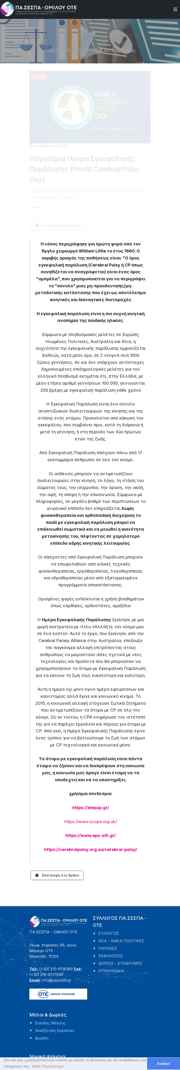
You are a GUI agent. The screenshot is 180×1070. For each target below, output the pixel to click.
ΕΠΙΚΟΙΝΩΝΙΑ (111, 970)
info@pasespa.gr (56, 980)
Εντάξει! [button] (163, 1064)
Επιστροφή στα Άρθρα (57, 875)
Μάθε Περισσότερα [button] (47, 1066)
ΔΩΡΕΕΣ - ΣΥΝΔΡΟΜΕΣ (120, 963)
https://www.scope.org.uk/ (90, 821)
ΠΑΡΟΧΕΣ (107, 948)
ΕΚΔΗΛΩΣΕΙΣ (110, 955)
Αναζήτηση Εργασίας (54, 1030)
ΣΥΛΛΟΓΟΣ (108, 933)
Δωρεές (42, 1038)
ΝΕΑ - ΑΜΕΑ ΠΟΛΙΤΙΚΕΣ (121, 941)
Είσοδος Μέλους (50, 1023)
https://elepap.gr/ (90, 807)
